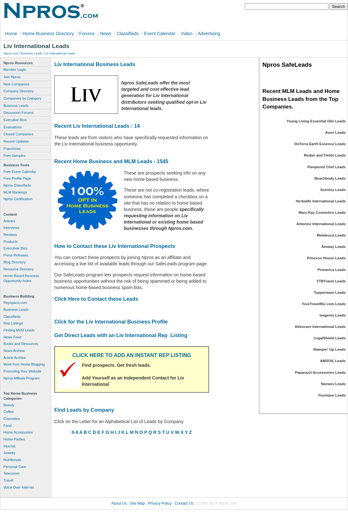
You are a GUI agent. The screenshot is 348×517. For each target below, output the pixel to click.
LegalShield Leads (329, 338)
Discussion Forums (18, 112)
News (105, 33)
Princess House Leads (326, 258)
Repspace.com (15, 303)
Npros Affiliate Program (21, 378)
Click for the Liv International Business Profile (111, 321)
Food (7, 426)
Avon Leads (335, 132)
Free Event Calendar (19, 172)
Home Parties (14, 439)
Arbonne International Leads (320, 224)
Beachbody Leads (330, 178)
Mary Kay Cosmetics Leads (321, 212)
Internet (9, 446)
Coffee (8, 412)
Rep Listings (13, 323)
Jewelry (9, 453)
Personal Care (14, 467)
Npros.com (10, 53)
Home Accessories (18, 432)
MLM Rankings (15, 192)
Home (11, 33)
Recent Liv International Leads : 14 (97, 126)
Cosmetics (11, 419)
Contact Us (184, 503)
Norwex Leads (333, 384)
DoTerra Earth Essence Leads (319, 144)
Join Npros (11, 77)
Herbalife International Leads (321, 201)
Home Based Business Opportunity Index (21, 278)
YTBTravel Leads (331, 281)
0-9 (75, 432)
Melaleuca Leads (331, 235)
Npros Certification (18, 199)
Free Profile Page (17, 178)
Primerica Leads (332, 270)
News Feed (12, 337)
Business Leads (31, 53)
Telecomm (11, 473)
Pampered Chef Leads (327, 167)
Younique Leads (332, 395)
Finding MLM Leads (18, 330)
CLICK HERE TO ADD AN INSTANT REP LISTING (131, 355)
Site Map (137, 503)
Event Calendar (159, 33)
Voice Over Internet (18, 487)
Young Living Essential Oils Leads (315, 121)
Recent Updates (16, 141)
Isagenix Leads (333, 315)
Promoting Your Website (22, 371)
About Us (119, 503)
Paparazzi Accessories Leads (320, 372)
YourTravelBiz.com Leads (323, 304)
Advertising (209, 33)
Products (10, 241)
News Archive (14, 351)
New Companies (16, 84)
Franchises (12, 149)
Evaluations (12, 127)
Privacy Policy (160, 503)
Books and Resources (20, 344)
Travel (8, 480)
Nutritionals (12, 460)
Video (187, 33)
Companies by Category (22, 98)
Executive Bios (15, 120)
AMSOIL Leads (333, 361)
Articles (9, 221)
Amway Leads (333, 247)
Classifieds (128, 33)
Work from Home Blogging (24, 364)
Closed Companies (18, 134)
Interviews (11, 228)
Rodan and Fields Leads (324, 155)
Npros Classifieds (17, 185)
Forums (87, 33)
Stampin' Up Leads (329, 349)
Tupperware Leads (330, 292)
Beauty (9, 405)
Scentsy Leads (333, 190)
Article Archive (14, 358)
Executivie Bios (15, 248)
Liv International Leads (60, 53)
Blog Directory (14, 262)
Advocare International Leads (320, 327)
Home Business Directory (48, 33)
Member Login (14, 69)
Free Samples (14, 155)
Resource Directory (18, 269)
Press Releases (15, 255)
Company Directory (18, 91)
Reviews (10, 235)
